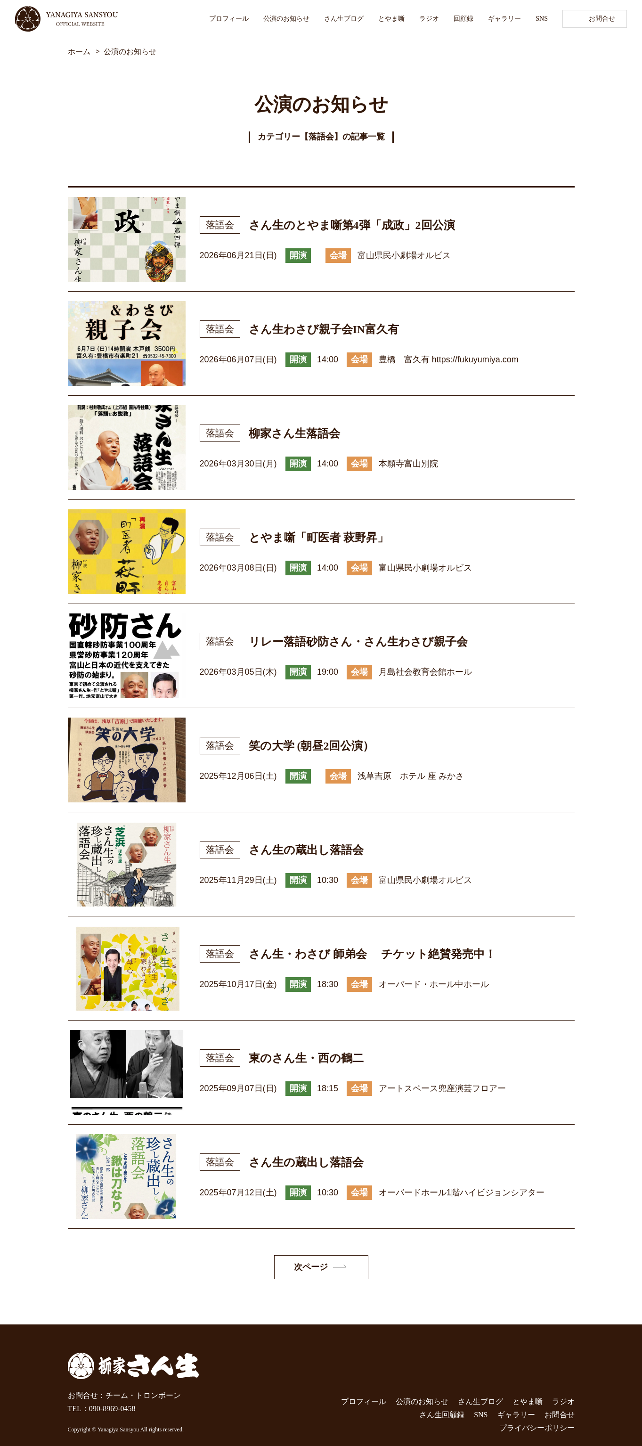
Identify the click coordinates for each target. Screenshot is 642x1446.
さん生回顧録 (441, 1415)
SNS (542, 18)
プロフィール (229, 18)
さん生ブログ (344, 18)
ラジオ (429, 18)
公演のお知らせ (286, 18)
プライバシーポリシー (537, 1428)
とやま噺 (391, 18)
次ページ (311, 1267)
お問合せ (602, 18)
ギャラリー (504, 18)
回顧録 (463, 18)
